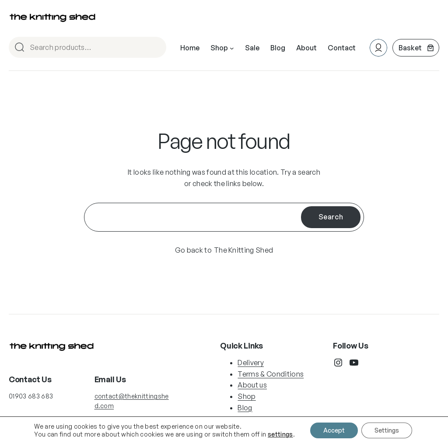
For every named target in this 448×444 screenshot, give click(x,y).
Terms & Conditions (271, 374)
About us (252, 385)
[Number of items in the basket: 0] (415, 47)
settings (280, 434)
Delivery (251, 362)
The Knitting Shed (243, 250)
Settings (386, 430)
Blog (245, 407)
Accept (334, 430)
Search (155, 48)
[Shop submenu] (232, 48)
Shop (247, 396)
